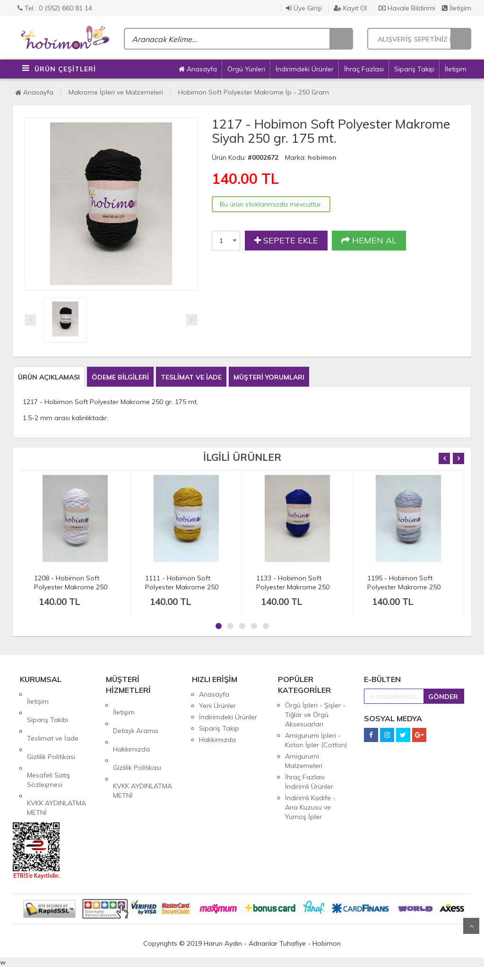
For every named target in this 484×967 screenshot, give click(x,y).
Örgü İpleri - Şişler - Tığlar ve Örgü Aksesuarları (315, 714)
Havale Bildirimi (407, 8)
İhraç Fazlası (364, 69)
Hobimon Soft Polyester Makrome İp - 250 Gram (253, 92)
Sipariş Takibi (47, 705)
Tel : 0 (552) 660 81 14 (54, 8)
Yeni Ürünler (217, 705)
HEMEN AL (369, 240)
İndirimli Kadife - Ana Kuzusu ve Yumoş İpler (310, 807)
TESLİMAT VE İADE (191, 377)
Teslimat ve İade (52, 717)
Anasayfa (198, 69)
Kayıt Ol (350, 8)
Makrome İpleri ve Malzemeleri (116, 92)
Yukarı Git (471, 926)
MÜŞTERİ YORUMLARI (268, 377)
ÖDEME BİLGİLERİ (120, 377)
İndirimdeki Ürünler (305, 69)
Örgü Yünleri (246, 69)
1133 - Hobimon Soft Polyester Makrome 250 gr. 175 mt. (292, 587)
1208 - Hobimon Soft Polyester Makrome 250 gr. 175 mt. (70, 587)
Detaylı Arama (135, 716)
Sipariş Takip (414, 69)
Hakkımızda (131, 728)
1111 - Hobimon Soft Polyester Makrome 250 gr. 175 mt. (181, 587)
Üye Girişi (304, 8)
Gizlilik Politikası (51, 728)
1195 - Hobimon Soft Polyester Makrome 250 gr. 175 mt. (404, 587)
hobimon (322, 157)
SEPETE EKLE (286, 240)
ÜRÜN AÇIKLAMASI (49, 377)
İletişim (456, 8)
